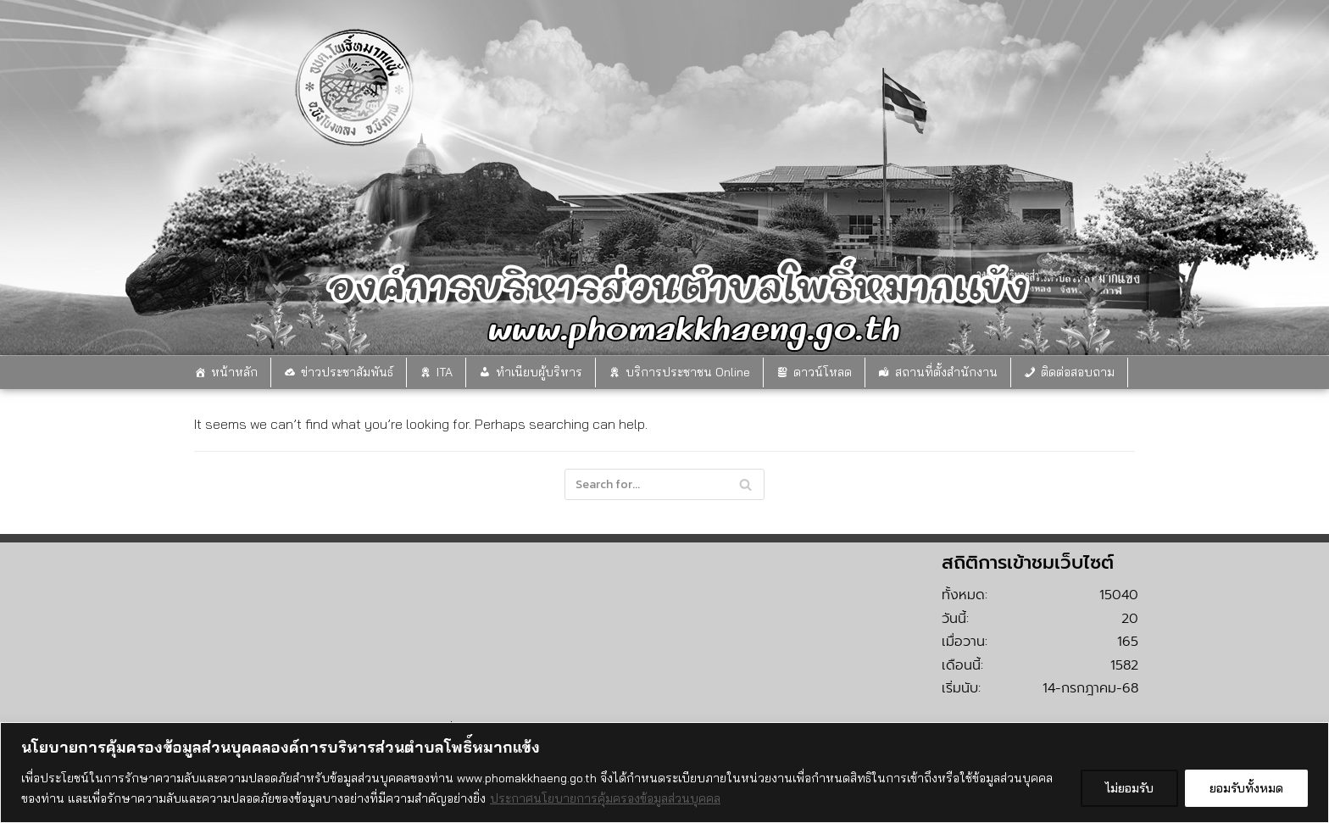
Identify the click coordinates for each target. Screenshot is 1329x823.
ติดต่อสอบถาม (1078, 372)
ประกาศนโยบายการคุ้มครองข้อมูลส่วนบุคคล (605, 798)
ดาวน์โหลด (822, 372)
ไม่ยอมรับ (1129, 788)
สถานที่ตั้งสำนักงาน (946, 372)
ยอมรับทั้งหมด (1246, 788)
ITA (445, 372)
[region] (664, 772)
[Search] (664, 484)
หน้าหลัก (234, 372)
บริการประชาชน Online (688, 372)
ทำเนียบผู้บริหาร (539, 372)
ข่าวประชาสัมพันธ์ (347, 372)
